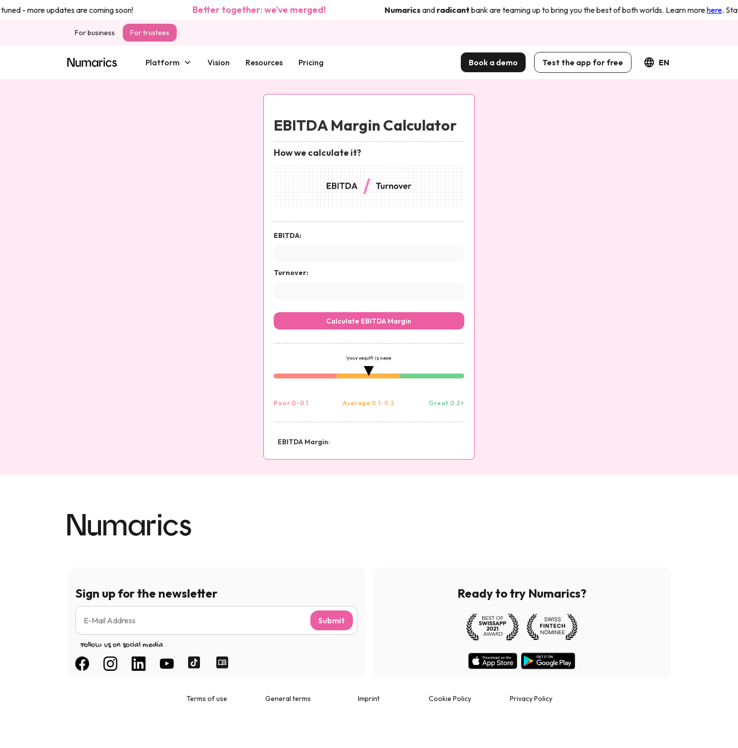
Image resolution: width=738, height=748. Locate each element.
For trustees (149, 32)
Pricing (311, 62)
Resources (264, 62)
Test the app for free (582, 62)
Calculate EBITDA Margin (368, 321)
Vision (218, 62)
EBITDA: (287, 235)
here (717, 10)
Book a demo (493, 62)
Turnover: (291, 272)
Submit (331, 620)
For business (95, 32)
